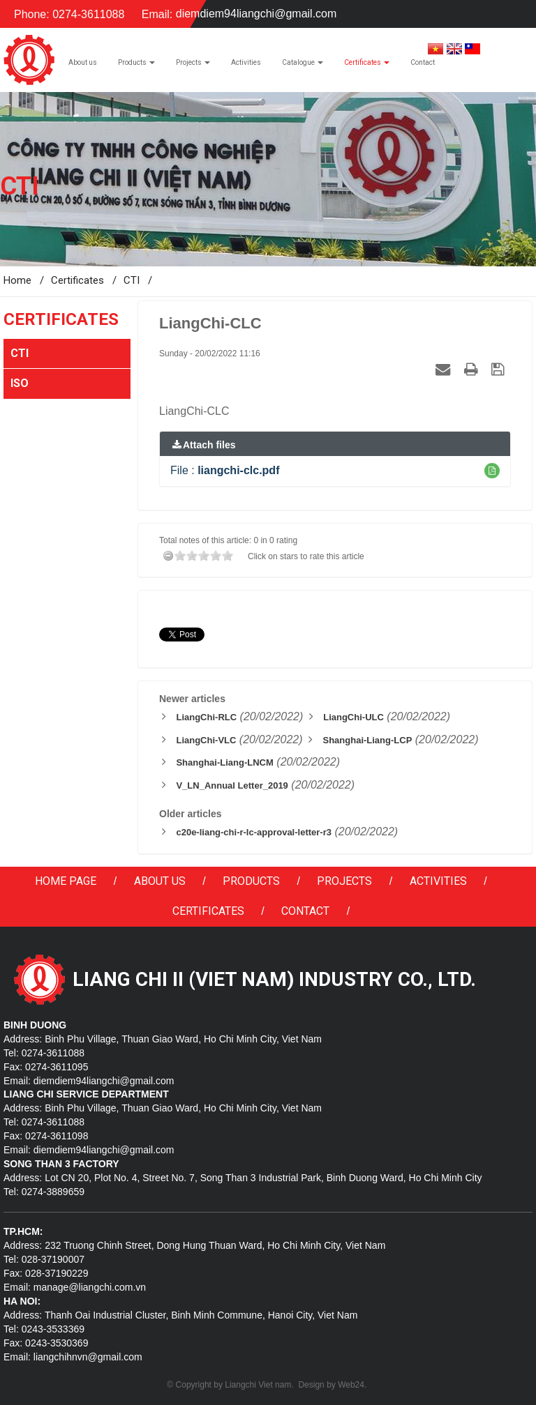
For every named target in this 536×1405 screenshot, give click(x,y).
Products (251, 881)
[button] (492, 471)
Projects (344, 881)
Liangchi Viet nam (258, 1385)
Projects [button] (193, 66)
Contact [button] (422, 62)
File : (224, 470)
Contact (305, 911)
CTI (19, 353)
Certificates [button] (366, 66)
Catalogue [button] (302, 66)
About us (160, 881)
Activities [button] (246, 62)
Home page (65, 881)
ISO (19, 383)
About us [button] (82, 62)
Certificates (208, 911)
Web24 (351, 1385)
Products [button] (136, 66)
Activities (438, 881)
